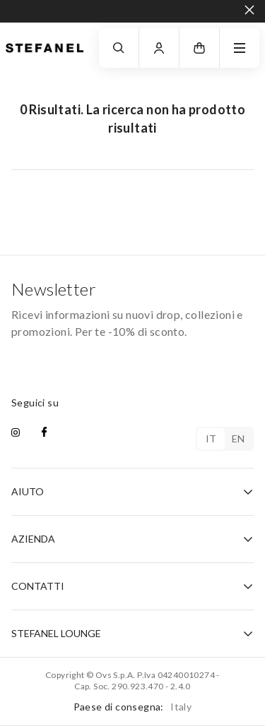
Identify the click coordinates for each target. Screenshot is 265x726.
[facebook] (44, 433)
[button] (199, 48)
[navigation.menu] (239, 48)
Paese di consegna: (132, 707)
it (211, 438)
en (238, 438)
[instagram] (15, 433)
